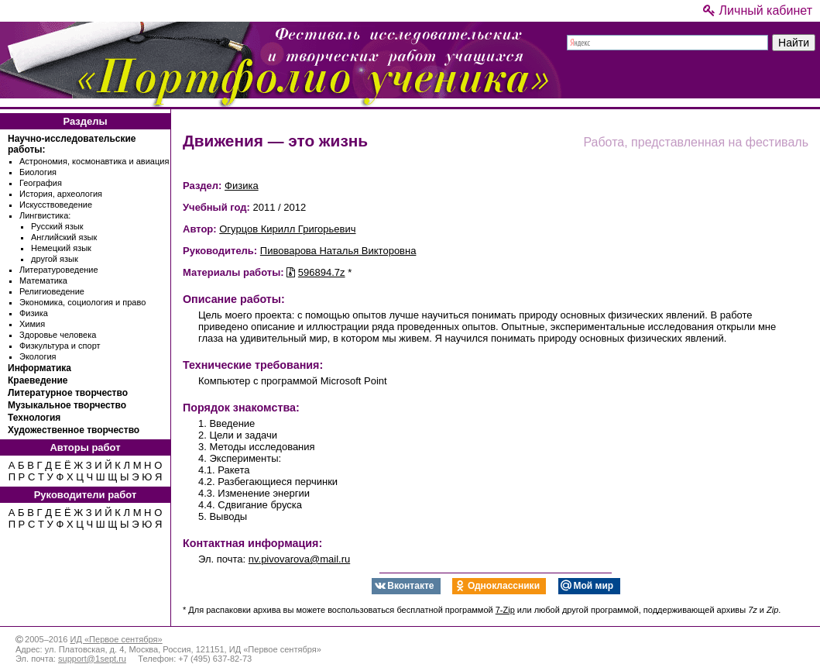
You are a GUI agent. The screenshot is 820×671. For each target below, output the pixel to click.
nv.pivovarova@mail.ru (299, 559)
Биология (38, 172)
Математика (43, 280)
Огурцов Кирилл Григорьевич (287, 229)
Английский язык (64, 237)
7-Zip (505, 609)
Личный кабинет (757, 10)
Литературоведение (58, 269)
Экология (38, 356)
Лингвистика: (44, 215)
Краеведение (37, 380)
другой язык (54, 258)
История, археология (60, 193)
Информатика (39, 368)
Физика (33, 313)
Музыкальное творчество (67, 405)
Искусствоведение (55, 204)
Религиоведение (51, 291)
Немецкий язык (61, 248)
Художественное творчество (73, 430)
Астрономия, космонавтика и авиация (94, 161)
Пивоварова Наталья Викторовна (338, 250)
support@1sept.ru (92, 658)
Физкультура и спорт (60, 345)
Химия (32, 324)
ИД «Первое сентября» (116, 639)
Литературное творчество (68, 392)
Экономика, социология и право (82, 302)
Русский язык (57, 226)
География (40, 183)
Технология (34, 417)
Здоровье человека (57, 334)
